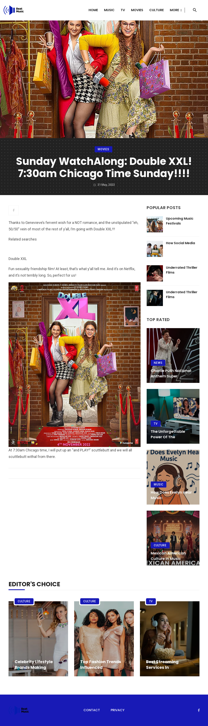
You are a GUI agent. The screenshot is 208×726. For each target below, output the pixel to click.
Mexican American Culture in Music (168, 556)
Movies (137, 10)
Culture (156, 10)
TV (123, 10)
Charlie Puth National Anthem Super (171, 373)
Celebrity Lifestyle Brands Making (34, 664)
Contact (91, 710)
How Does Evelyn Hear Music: (171, 495)
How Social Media (180, 243)
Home (93, 10)
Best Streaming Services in (162, 664)
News (158, 362)
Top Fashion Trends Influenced (100, 664)
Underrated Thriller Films (181, 270)
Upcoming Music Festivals (179, 221)
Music (109, 10)
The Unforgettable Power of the (168, 434)
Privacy (118, 710)
